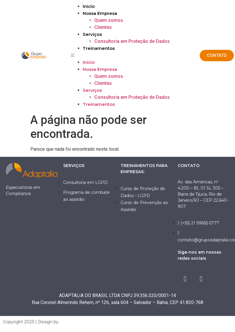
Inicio (89, 6)
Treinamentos (99, 48)
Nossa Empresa (100, 13)
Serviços (92, 34)
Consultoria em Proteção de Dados (132, 41)
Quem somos (108, 20)
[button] (132, 55)
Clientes (103, 27)
